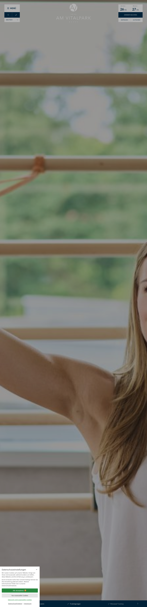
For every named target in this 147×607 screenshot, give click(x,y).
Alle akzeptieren (20, 590)
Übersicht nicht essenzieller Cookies (20, 600)
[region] (20, 579)
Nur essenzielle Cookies (20, 595)
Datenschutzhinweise (15, 604)
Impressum (27, 604)
